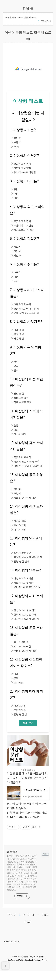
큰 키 (15, 146)
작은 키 (16, 138)
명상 (14, 430)
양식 (14, 366)
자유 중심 (17, 338)
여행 (14, 276)
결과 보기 (28, 723)
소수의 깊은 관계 (21, 552)
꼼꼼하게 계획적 (21, 457)
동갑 (14, 189)
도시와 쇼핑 (18, 525)
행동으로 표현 (20, 398)
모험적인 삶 (18, 710)
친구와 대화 (18, 434)
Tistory (25, 956)
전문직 (16, 251)
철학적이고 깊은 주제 (23, 614)
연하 (14, 198)
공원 (14, 678)
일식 (14, 370)
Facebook (29, 960)
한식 (14, 361)
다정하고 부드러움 (22, 578)
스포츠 (16, 272)
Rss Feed (11, 960)
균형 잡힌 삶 (19, 714)
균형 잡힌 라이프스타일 (25, 313)
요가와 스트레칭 (21, 646)
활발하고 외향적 (21, 163)
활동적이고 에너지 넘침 (25, 308)
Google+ (45, 960)
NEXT (28, 921)
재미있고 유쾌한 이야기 (25, 619)
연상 (14, 193)
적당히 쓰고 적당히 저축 (25, 461)
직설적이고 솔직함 (22, 582)
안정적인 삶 (18, 706)
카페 (14, 674)
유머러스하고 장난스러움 (26, 587)
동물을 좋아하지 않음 (23, 497)
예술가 (16, 246)
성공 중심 (17, 334)
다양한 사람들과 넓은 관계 (26, 557)
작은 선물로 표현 (21, 402)
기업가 (16, 255)
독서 (14, 281)
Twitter (21, 960)
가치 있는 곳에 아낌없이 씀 (27, 466)
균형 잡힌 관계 (20, 561)
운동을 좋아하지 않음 (23, 651)
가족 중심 (17, 330)
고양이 (16, 493)
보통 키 (16, 142)
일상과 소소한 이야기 (23, 610)
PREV (11, 914)
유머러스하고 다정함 (23, 172)
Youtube (37, 960)
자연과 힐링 (18, 521)
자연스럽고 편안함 (22, 230)
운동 (14, 425)
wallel (41, 956)
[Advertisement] (28, 69)
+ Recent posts (11, 941)
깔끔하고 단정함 (21, 221)
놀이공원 (17, 682)
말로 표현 (17, 393)
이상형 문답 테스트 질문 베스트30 (21, 17)
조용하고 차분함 (21, 304)
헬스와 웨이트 (20, 642)
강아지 (16, 489)
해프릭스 (12, 851)
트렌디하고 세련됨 (22, 225)
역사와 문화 (18, 529)
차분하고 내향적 (21, 168)
